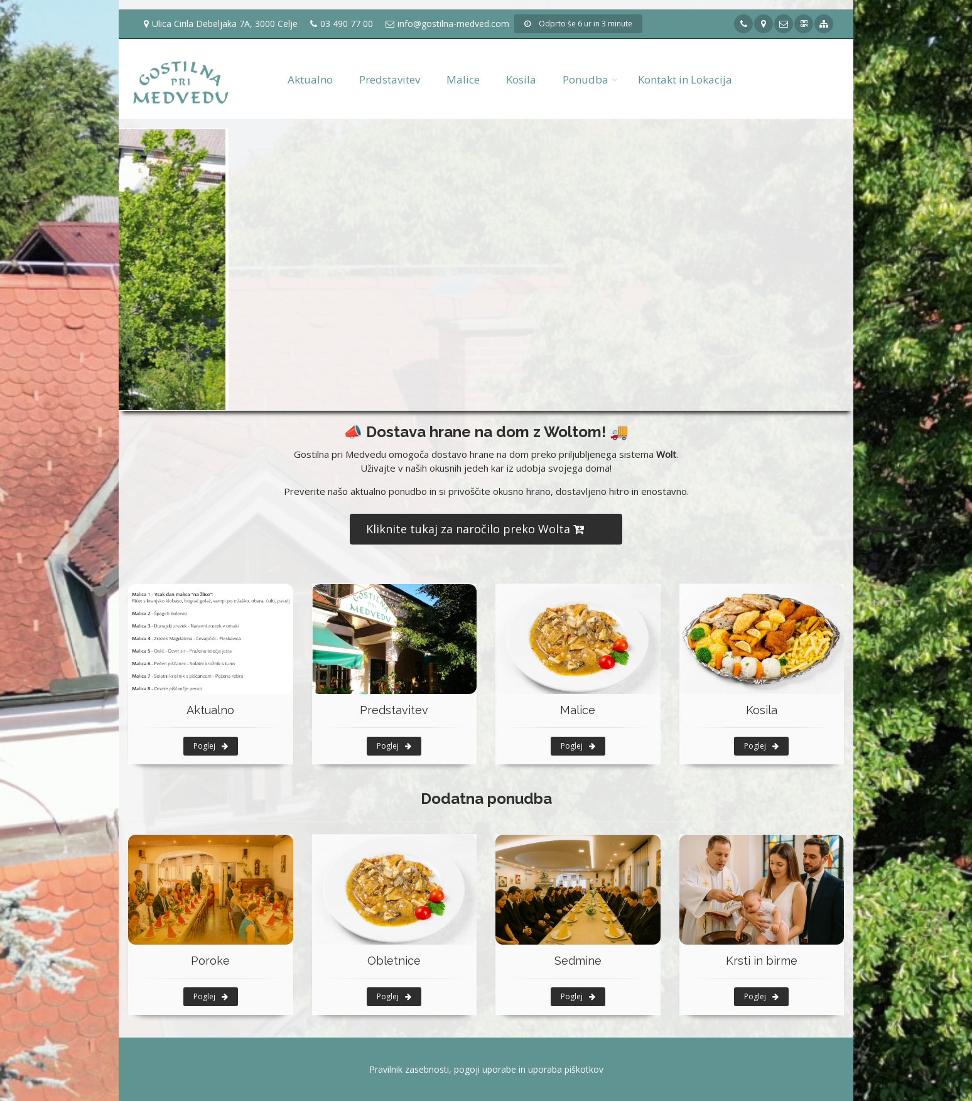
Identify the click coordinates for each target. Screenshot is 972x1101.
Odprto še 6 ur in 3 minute (578, 23)
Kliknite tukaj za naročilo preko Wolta (475, 528)
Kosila (521, 79)
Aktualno (310, 79)
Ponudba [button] (585, 79)
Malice (463, 79)
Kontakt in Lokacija (685, 79)
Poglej (210, 745)
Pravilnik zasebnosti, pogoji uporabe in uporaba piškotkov (486, 1069)
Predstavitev (389, 79)
